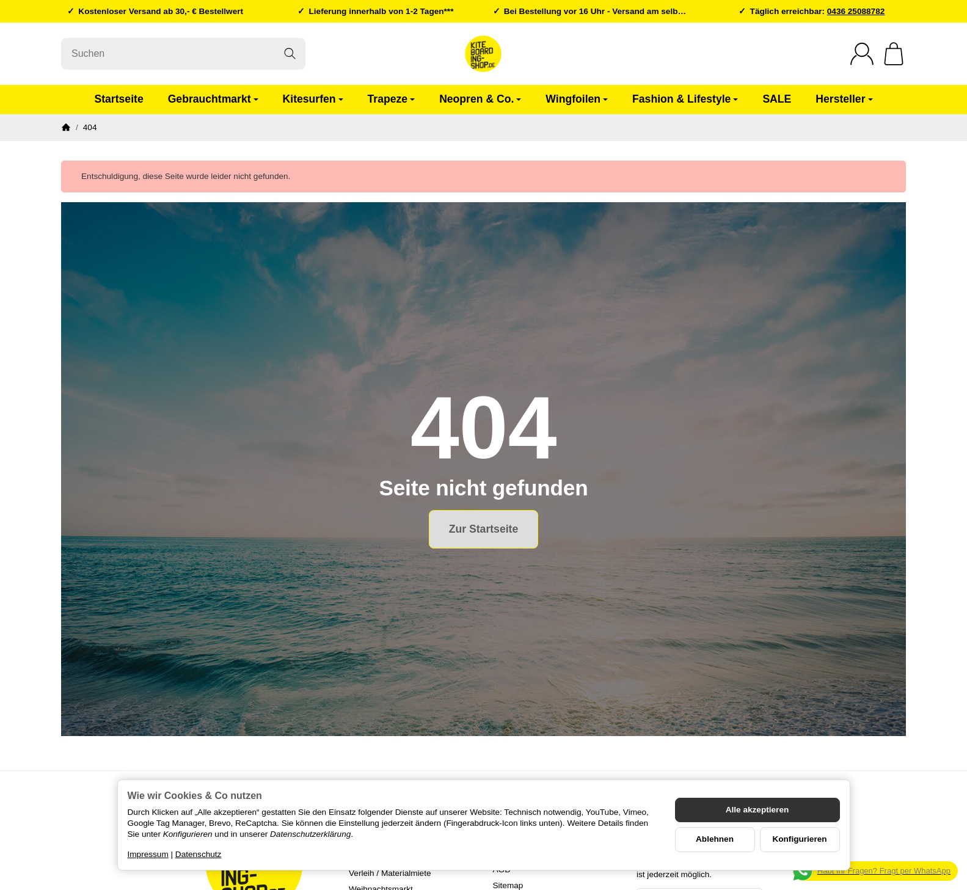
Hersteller (844, 99)
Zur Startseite (483, 529)
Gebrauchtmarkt (213, 99)
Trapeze (391, 99)
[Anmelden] (862, 54)
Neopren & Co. (480, 99)
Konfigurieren (799, 839)
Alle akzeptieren (757, 809)
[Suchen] (183, 54)
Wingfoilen (577, 99)
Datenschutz (198, 854)
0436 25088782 (856, 11)
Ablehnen (715, 839)
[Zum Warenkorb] (893, 54)
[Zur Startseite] (483, 53)
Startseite (118, 99)
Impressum (148, 854)
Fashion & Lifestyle (685, 99)
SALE (776, 99)
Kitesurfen (313, 99)
